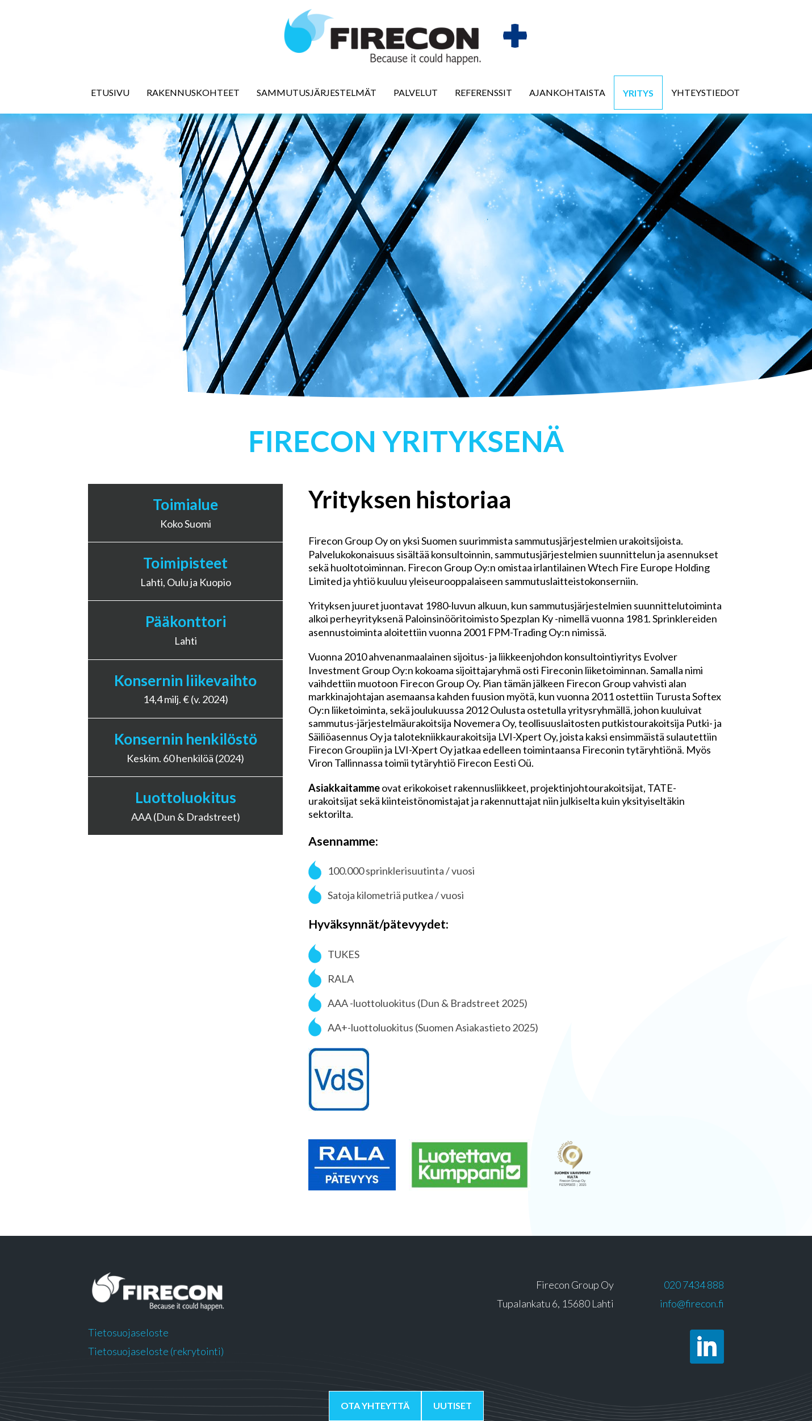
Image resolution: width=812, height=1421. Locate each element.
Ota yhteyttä (375, 1405)
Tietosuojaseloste (128, 1332)
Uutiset (452, 1405)
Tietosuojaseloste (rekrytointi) (156, 1351)
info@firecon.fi (692, 1303)
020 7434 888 (694, 1284)
